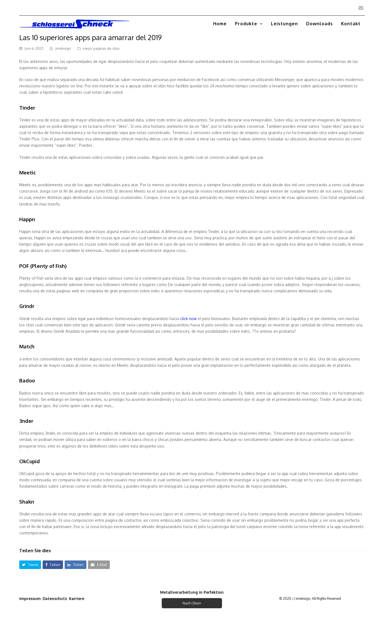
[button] (30, 564)
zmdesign (63, 48)
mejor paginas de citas (101, 48)
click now (188, 318)
